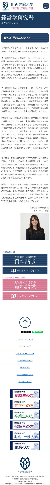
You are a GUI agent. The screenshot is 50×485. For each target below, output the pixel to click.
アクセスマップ (25, 382)
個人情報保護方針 (25, 360)
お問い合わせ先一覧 (25, 375)
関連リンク (25, 367)
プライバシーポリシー (25, 353)
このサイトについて (25, 339)
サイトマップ (25, 346)
